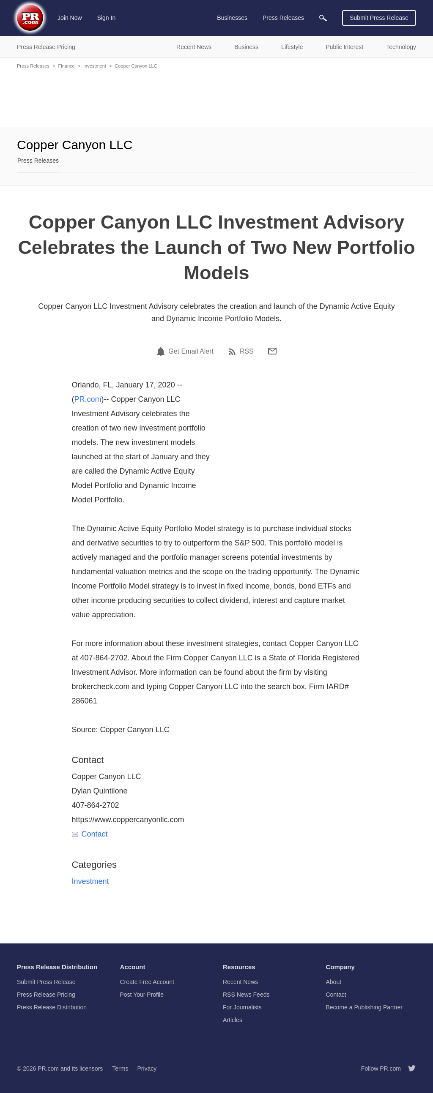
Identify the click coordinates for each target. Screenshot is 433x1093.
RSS (247, 351)
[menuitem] (323, 18)
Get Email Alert (191, 351)
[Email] (272, 351)
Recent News (240, 982)
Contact (90, 834)
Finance (66, 65)
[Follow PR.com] (408, 1068)
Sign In (106, 17)
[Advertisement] (216, 97)
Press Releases (33, 65)
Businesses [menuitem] (232, 17)
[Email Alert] (162, 351)
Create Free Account (147, 982)
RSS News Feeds (246, 994)
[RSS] (233, 351)
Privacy (146, 1068)
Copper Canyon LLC (136, 65)
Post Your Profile (142, 994)
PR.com (87, 399)
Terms (120, 1068)
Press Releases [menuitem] (283, 17)
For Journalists (242, 1007)
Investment (94, 65)
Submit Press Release (379, 17)
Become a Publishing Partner (364, 1007)
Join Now (70, 17)
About (334, 982)
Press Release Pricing (46, 994)
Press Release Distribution (52, 1007)
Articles (232, 1020)
